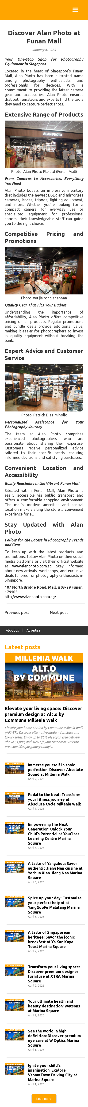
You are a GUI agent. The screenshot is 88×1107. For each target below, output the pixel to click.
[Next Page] (44, 1098)
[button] (75, 10)
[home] (5, 10)
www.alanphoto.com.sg (32, 566)
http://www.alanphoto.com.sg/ (30, 597)
